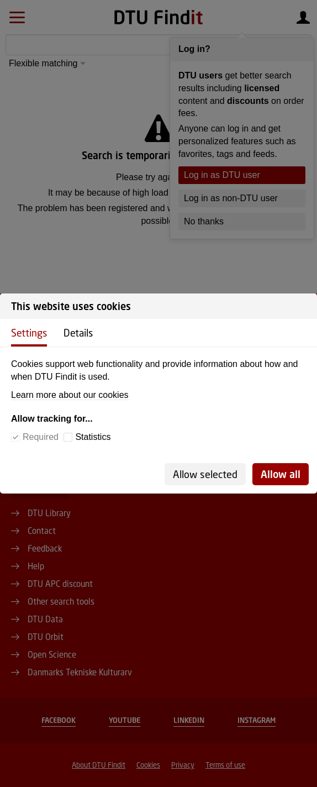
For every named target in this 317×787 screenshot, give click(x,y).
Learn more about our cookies (70, 395)
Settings (29, 333)
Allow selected (205, 474)
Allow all (280, 474)
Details (78, 333)
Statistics (92, 437)
